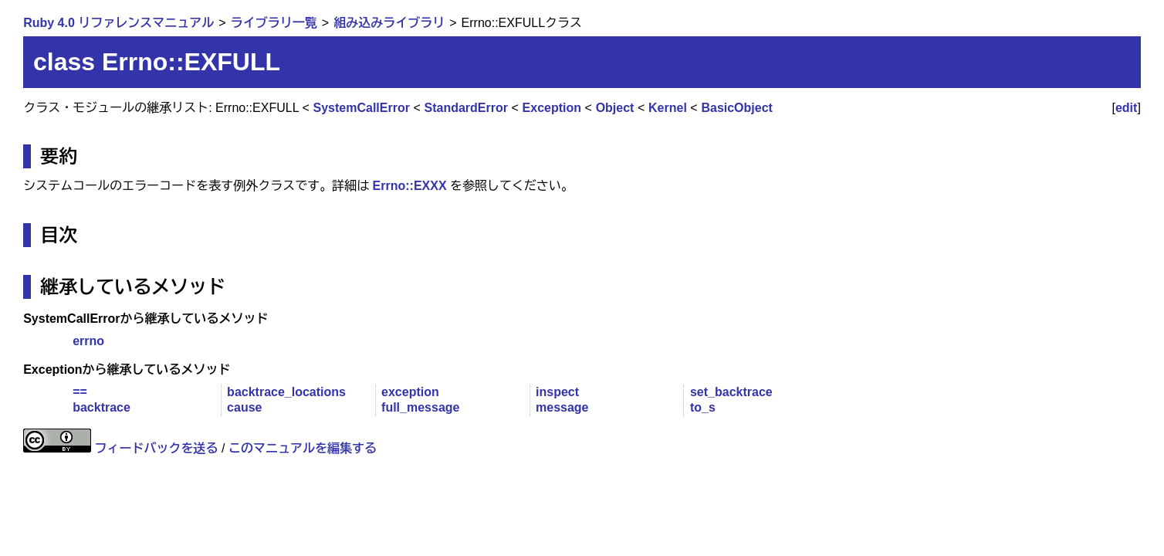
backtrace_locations (286, 391)
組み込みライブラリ (389, 22)
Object (615, 107)
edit (1126, 107)
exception (410, 391)
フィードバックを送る (156, 448)
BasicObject (736, 107)
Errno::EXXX (410, 185)
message (562, 407)
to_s (703, 407)
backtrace (101, 407)
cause (244, 407)
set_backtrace (731, 391)
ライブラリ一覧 (274, 22)
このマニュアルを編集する (302, 448)
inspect (557, 391)
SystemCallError (361, 107)
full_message (420, 407)
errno (88, 341)
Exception (552, 107)
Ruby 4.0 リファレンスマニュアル (118, 22)
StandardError (466, 107)
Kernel (667, 107)
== (80, 391)
